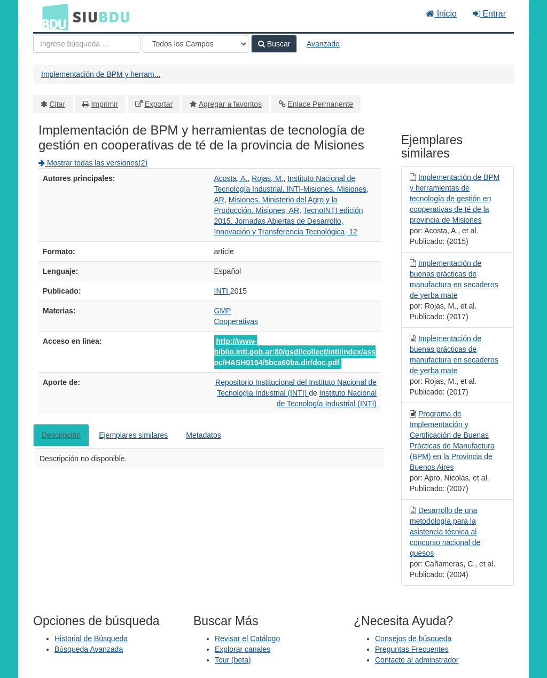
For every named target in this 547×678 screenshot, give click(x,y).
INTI (222, 291)
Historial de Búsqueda (91, 638)
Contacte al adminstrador (416, 660)
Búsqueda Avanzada (88, 649)
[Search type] (195, 44)
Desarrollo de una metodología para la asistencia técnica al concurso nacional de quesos (445, 531)
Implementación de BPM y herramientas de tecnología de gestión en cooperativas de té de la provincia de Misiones (454, 198)
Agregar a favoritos (230, 104)
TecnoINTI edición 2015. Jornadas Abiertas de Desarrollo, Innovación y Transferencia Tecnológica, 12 (288, 221)
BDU (52, 16)
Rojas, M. (267, 178)
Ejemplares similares (133, 435)
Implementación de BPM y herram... (100, 74)
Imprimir (104, 104)
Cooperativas (236, 321)
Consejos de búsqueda (413, 638)
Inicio (441, 13)
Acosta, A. (231, 178)
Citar (58, 104)
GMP (222, 310)
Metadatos (203, 435)
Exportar (158, 104)
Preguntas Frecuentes (412, 649)
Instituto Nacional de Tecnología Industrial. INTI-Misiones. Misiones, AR (291, 189)
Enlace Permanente (320, 104)
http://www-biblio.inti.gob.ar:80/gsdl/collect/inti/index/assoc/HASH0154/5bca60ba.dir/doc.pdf (295, 352)
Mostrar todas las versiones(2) (92, 163)
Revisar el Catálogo (247, 638)
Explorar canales (242, 649)
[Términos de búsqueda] (86, 44)
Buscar (274, 44)
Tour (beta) (233, 660)
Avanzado (323, 44)
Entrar (489, 13)
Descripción (61, 435)
